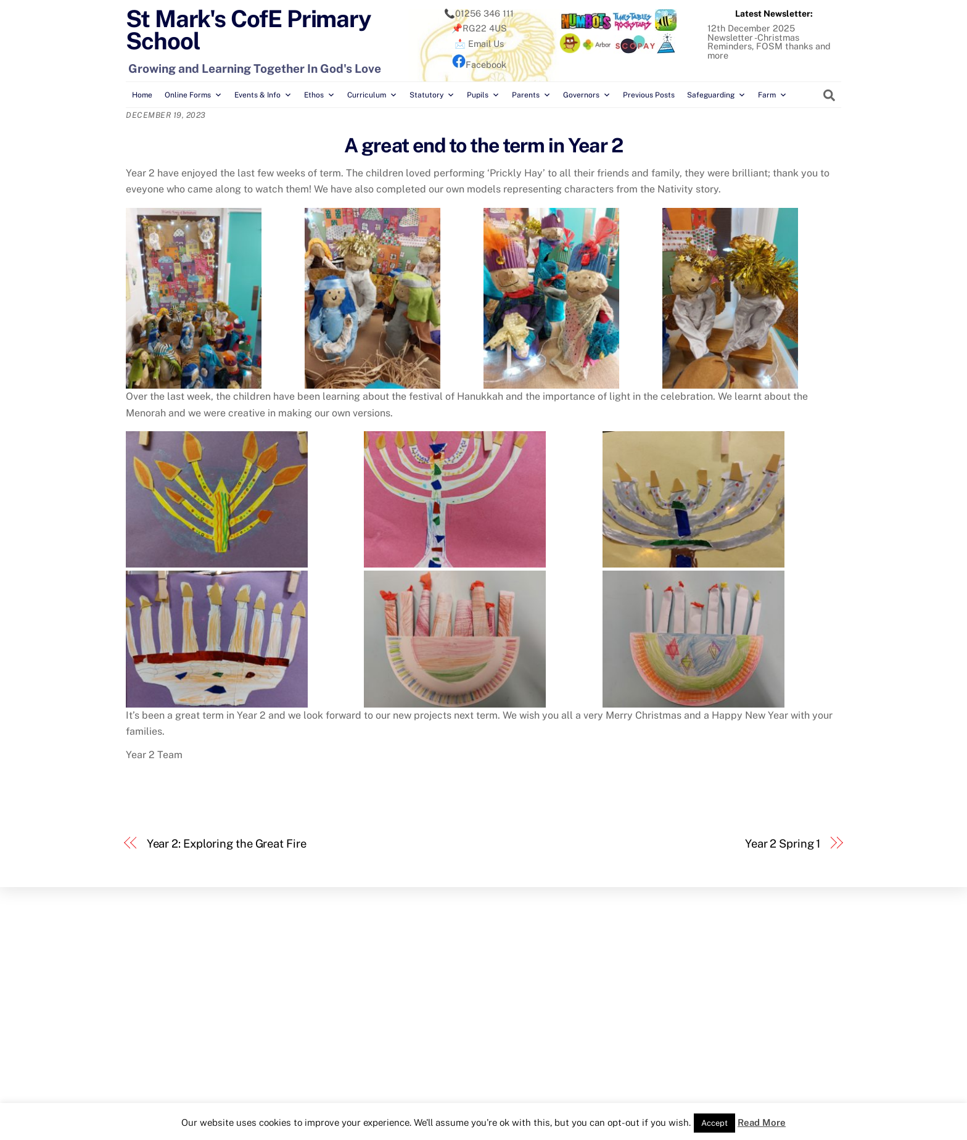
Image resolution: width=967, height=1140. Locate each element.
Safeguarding (716, 95)
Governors (587, 95)
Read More (762, 1122)
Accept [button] (714, 1123)
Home (142, 95)
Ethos (319, 95)
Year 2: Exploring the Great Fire (227, 843)
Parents (531, 95)
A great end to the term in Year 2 (483, 145)
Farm (772, 95)
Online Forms (193, 95)
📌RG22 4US (479, 28)
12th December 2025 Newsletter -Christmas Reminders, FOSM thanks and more (769, 41)
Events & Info (263, 95)
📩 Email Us (479, 43)
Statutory (432, 95)
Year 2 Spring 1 (783, 843)
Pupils (483, 95)
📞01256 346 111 (479, 13)
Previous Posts (649, 95)
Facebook (479, 64)
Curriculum (372, 95)
